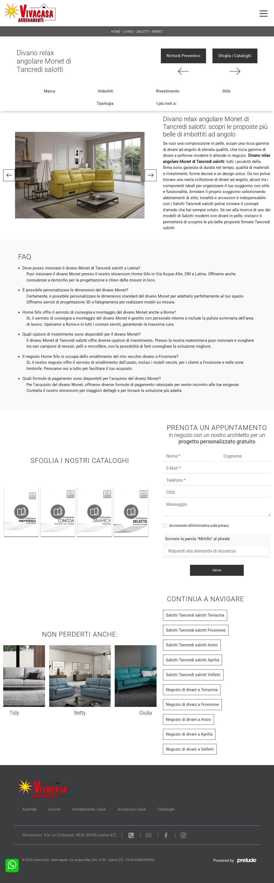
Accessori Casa (131, 809)
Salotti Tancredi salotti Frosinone (196, 630)
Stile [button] (226, 91)
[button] (9, 175)
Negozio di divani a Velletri (190, 749)
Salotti (142, 32)
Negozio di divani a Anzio (188, 719)
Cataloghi (166, 809)
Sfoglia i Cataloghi (234, 55)
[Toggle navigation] (263, 13)
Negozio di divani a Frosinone (192, 704)
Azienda (29, 809)
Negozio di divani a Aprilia (189, 734)
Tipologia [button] (105, 103)
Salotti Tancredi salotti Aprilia (192, 660)
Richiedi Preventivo (183, 55)
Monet (157, 32)
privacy (223, 526)
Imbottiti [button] (105, 91)
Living (128, 32)
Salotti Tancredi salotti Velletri (193, 674)
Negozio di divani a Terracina (192, 689)
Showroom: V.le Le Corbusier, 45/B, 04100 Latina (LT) (69, 835)
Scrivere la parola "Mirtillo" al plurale (197, 538)
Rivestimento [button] (168, 91)
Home (115, 32)
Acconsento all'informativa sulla (199, 526)
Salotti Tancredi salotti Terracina (195, 615)
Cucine (54, 809)
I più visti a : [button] (167, 103)
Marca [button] (49, 91)
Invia (216, 570)
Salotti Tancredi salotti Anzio (192, 645)
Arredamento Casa (89, 809)
